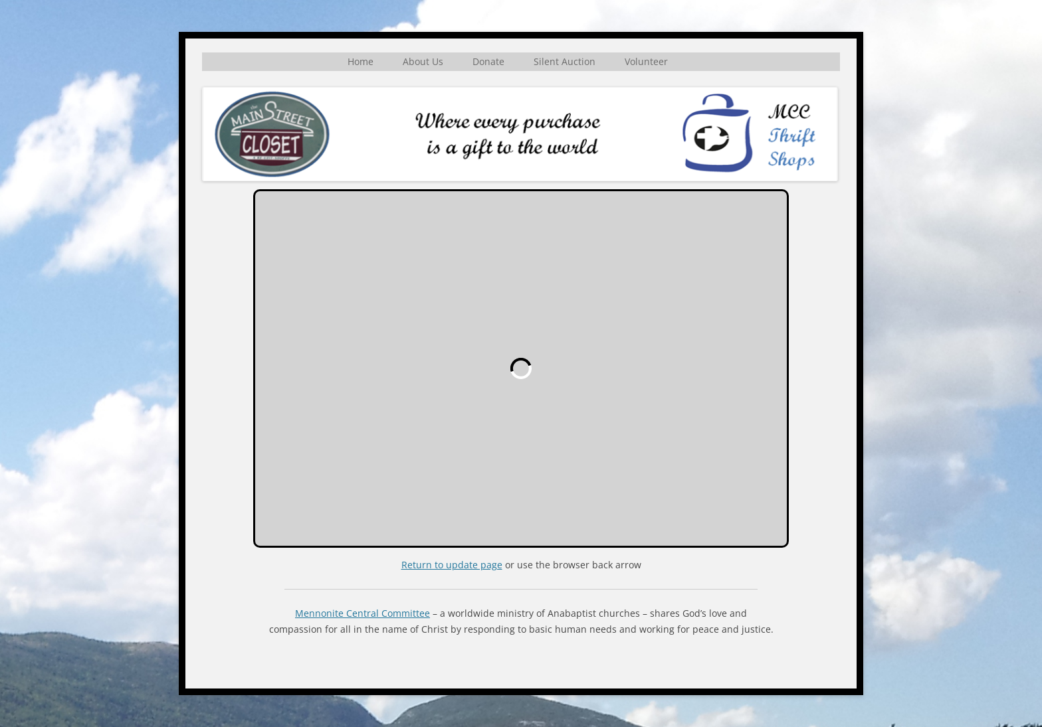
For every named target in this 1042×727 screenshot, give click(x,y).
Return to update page (451, 564)
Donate (488, 61)
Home (360, 61)
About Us (423, 61)
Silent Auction (564, 61)
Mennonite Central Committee (362, 613)
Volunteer (646, 61)
